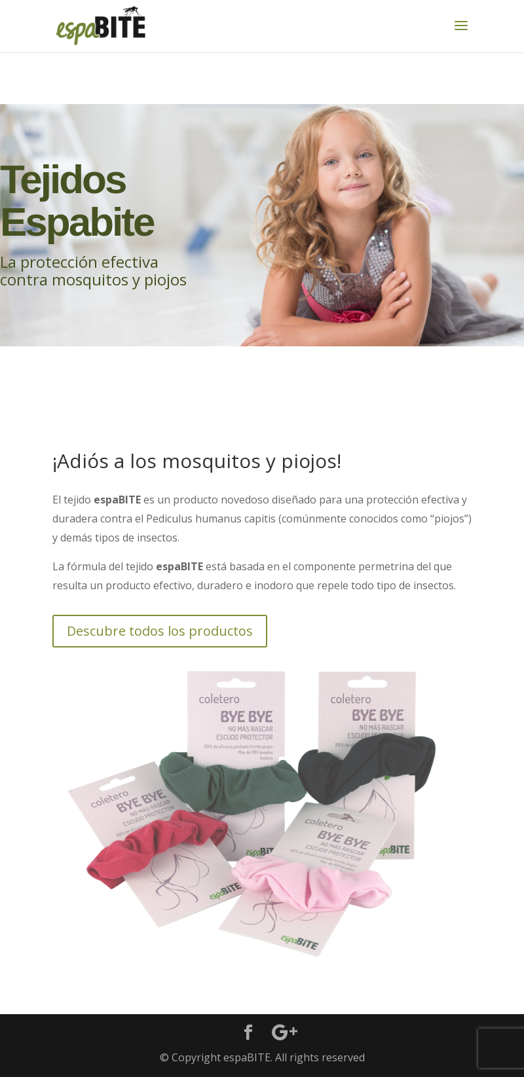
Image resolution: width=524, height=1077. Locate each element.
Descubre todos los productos (160, 631)
